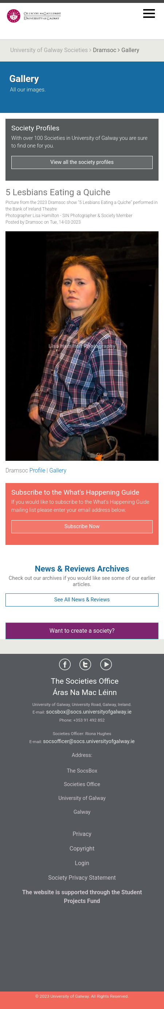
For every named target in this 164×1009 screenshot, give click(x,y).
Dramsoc (104, 50)
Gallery (57, 470)
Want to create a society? (82, 630)
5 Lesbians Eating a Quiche (57, 192)
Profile (37, 470)
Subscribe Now (82, 526)
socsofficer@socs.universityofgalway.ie (89, 741)
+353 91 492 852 (89, 720)
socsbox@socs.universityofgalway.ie (89, 712)
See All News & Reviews (82, 600)
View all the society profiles (82, 162)
